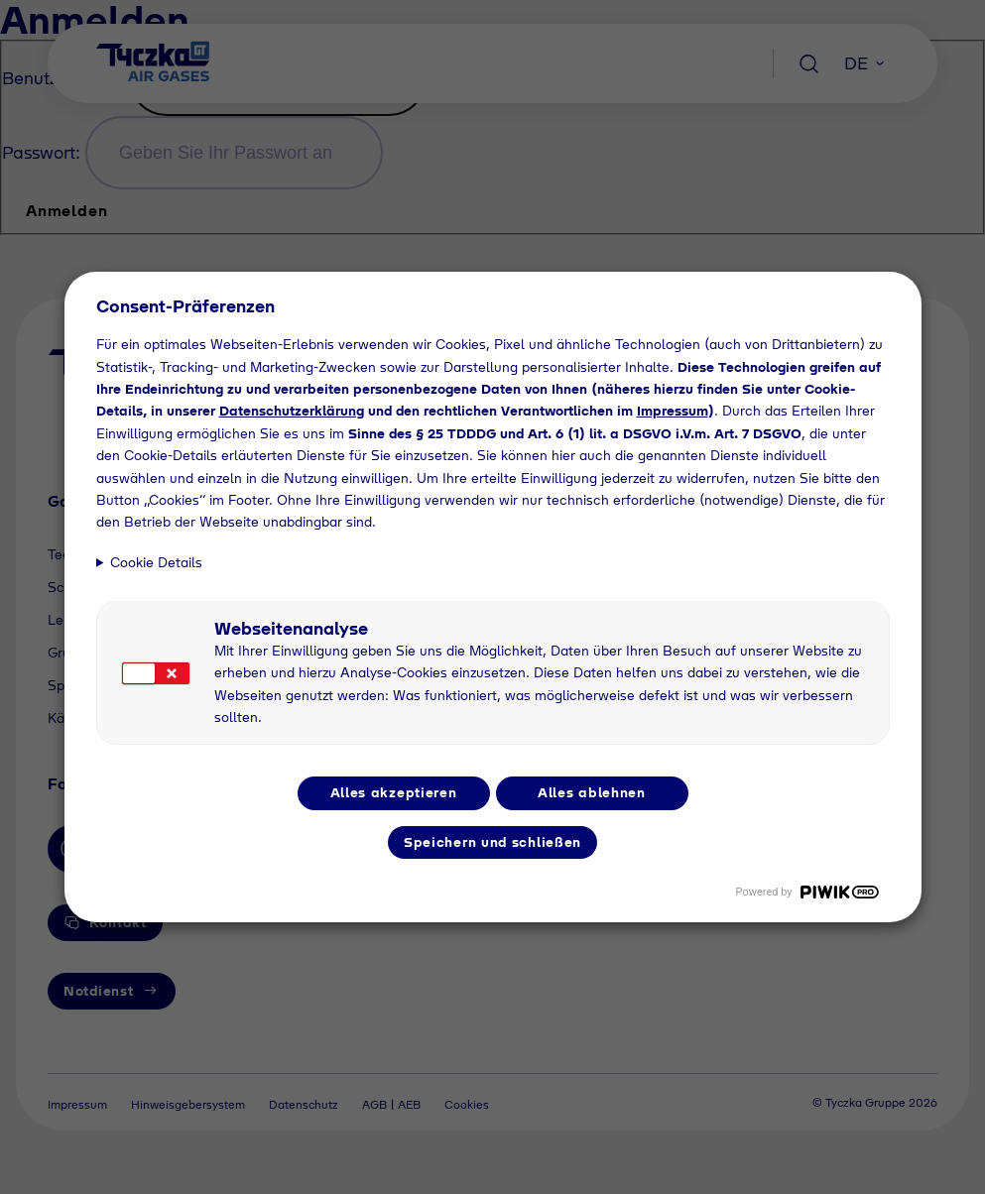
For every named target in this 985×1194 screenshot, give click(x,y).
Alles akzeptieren (393, 792)
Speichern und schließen (492, 842)
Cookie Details (156, 562)
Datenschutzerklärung (291, 410)
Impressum (672, 410)
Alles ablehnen (592, 792)
